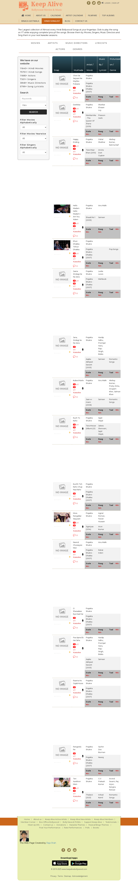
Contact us (81, 21)
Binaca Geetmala (30, 21)
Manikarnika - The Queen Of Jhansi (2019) (91, 120)
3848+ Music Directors (33, 83)
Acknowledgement (80, 876)
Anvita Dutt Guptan (101, 153)
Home (28, 15)
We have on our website (29, 62)
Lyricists (101, 43)
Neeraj (101, 757)
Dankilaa (76, 105)
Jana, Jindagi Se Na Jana (77, 340)
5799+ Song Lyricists (32, 86)
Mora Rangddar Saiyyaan (77, 516)
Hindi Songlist (52, 21)
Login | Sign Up (112, 3)
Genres (78, 49)
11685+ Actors (28, 75)
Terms (60, 876)
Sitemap (67, 876)
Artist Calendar (74, 15)
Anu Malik (102, 205)
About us (41, 15)
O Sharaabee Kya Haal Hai (78, 611)
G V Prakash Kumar (101, 781)
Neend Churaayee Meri (77, 545)
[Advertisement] (74, 184)
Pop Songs (113, 249)
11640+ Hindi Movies (31, 68)
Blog (67, 21)
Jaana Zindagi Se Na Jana (77, 274)
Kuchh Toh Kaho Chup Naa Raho (77, 487)
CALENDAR (56, 15)
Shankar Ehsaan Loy (101, 107)
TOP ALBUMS (108, 15)
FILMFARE (92, 15)
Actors (60, 49)
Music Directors (77, 43)
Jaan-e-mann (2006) (89, 402)
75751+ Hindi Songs (31, 72)
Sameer (101, 217)
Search (24, 92)
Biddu (100, 354)
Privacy (53, 876)
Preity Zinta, (114, 386)
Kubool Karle (78, 380)
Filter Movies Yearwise (33, 133)
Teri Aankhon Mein (77, 781)
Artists (53, 43)
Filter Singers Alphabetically (28, 146)
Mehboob (102, 279)
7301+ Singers (28, 79)
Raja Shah (51, 843)
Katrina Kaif (114, 145)
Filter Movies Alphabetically (28, 121)
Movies (35, 43)
